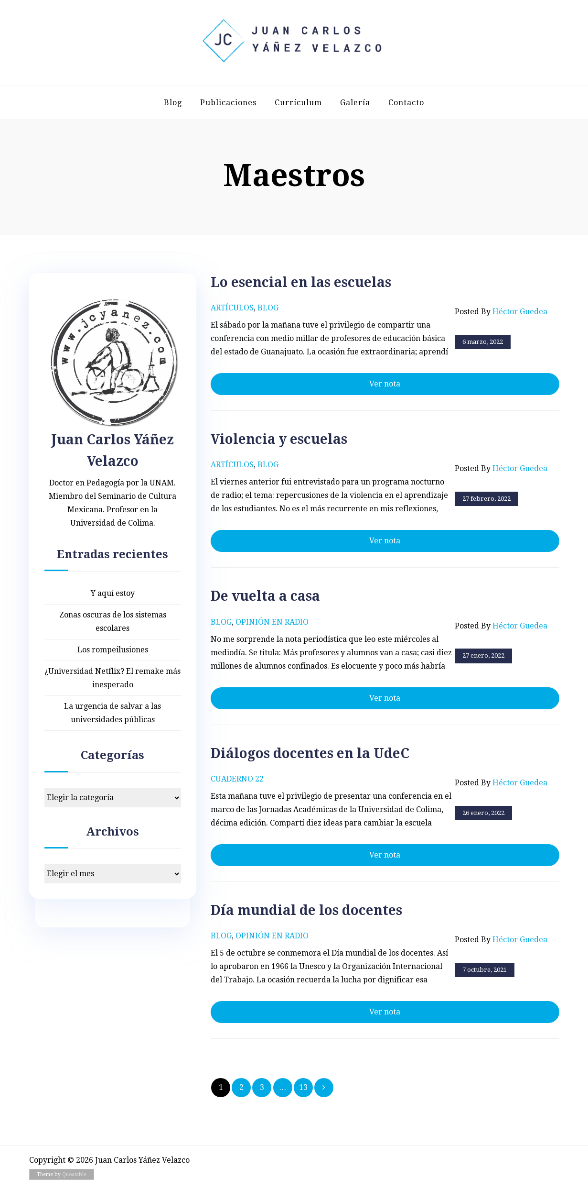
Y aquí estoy (113, 593)
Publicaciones (228, 102)
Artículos (232, 307)
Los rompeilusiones (112, 649)
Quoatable (74, 1174)
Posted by (501, 312)
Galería (355, 102)
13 (303, 1087)
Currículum (298, 102)
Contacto (406, 102)
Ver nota (384, 383)
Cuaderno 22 (237, 778)
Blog (173, 102)
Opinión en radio (272, 622)
